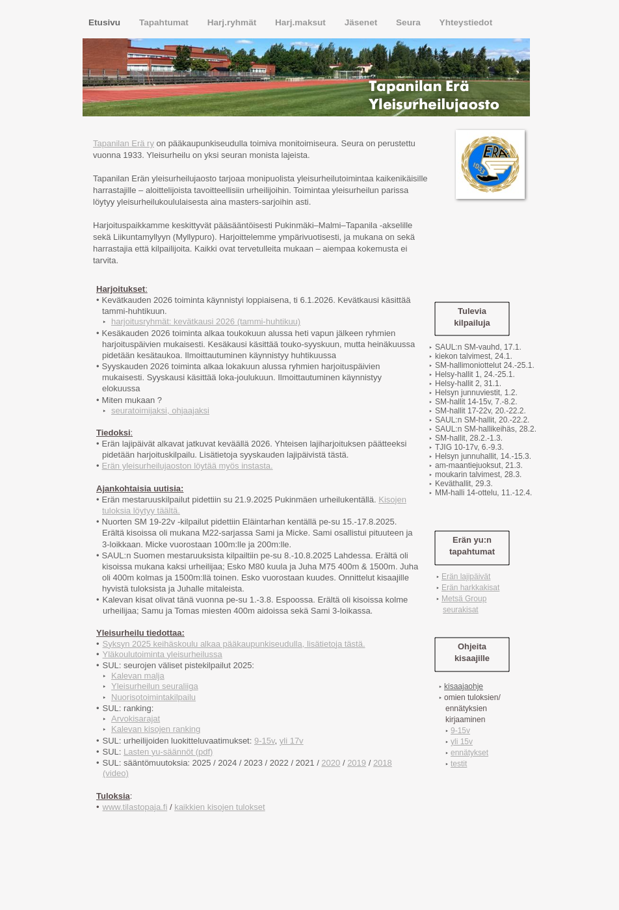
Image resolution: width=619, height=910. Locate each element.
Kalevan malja (138, 676)
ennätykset (469, 752)
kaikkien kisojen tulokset (219, 807)
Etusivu (105, 22)
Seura (409, 22)
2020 (330, 763)
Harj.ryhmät (233, 22)
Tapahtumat (165, 22)
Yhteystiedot (466, 22)
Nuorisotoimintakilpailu (153, 697)
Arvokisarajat (135, 718)
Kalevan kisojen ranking (155, 729)
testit (459, 763)
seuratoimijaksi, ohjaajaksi (160, 410)
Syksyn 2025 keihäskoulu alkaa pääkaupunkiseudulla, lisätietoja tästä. (234, 644)
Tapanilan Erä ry (123, 143)
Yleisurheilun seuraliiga (154, 686)
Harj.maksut (301, 22)
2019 (356, 763)
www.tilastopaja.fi (135, 807)
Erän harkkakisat (470, 587)
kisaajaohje (463, 686)
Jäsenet (362, 22)
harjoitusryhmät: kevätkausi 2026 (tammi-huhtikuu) (205, 321)
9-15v (264, 741)
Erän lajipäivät (465, 576)
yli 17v (292, 741)
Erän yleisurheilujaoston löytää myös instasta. (187, 466)
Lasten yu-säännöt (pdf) (168, 752)
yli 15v (462, 741)
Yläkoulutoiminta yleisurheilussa (162, 654)
